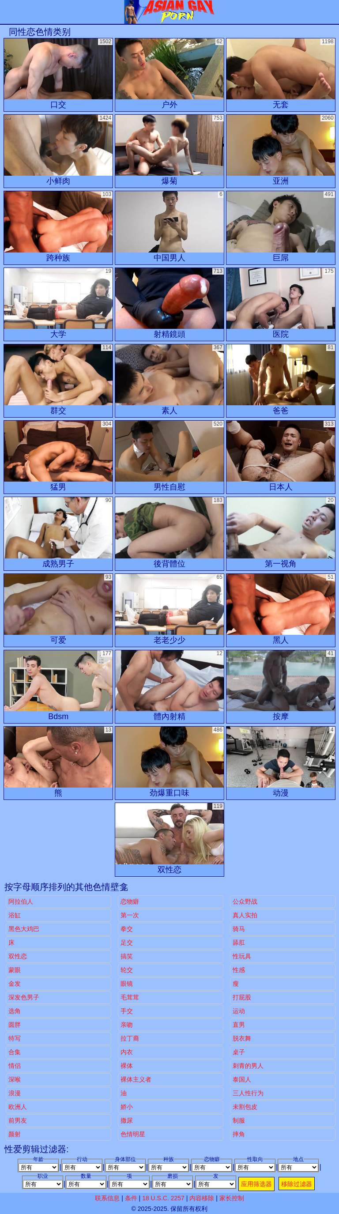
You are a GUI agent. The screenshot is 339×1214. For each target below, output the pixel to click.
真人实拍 (245, 915)
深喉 (14, 1079)
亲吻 (127, 1024)
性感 (239, 969)
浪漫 (14, 1093)
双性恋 (17, 956)
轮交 (127, 969)
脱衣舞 (242, 1038)
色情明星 (133, 1134)
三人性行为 (248, 1093)
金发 (14, 983)
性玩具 (242, 956)
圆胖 (14, 1024)
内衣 (127, 1052)
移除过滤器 (296, 1184)
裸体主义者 (136, 1079)
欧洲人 (17, 1106)
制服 (239, 1120)
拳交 (127, 928)
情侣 (14, 1065)
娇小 (127, 1106)
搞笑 (127, 956)
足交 (127, 942)
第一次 (130, 915)
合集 (14, 1052)
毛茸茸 (130, 997)
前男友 (17, 1120)
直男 (239, 1024)
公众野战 (245, 901)
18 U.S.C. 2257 (163, 1198)
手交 (127, 1010)
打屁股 (242, 997)
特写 (14, 1038)
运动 (239, 1010)
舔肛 (239, 942)
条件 (131, 1198)
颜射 (14, 1134)
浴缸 (14, 915)
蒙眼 (14, 969)
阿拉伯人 (20, 901)
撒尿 (127, 1120)
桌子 (239, 1052)
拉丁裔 (130, 1038)
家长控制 (231, 1198)
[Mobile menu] (8, 12)
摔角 (239, 1134)
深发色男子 (23, 997)
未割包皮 (245, 1106)
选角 (14, 1010)
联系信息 (107, 1198)
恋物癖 (130, 901)
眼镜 (127, 983)
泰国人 (242, 1079)
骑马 (239, 928)
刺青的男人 (248, 1065)
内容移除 (201, 1198)
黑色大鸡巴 (23, 928)
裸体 (127, 1065)
